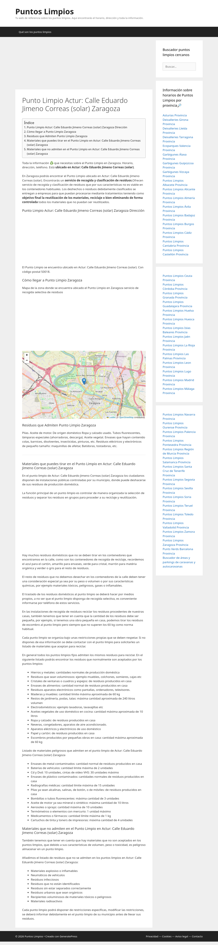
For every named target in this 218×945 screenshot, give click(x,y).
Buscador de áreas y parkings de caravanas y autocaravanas (179, 562)
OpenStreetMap (126, 417)
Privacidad (152, 936)
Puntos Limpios (44, 11)
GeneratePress (68, 936)
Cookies (167, 936)
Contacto (197, 936)
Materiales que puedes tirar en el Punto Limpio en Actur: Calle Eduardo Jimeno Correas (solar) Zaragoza (84, 143)
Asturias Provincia (175, 115)
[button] (84, 381)
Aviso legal (181, 936)
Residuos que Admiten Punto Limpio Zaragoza (57, 136)
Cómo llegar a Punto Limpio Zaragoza (51, 132)
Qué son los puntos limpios (35, 32)
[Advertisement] (83, 64)
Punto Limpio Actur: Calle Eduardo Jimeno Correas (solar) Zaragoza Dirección (77, 127)
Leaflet (111, 417)
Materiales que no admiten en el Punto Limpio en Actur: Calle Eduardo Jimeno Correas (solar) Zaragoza (83, 151)
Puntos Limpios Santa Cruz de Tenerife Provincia (177, 471)
